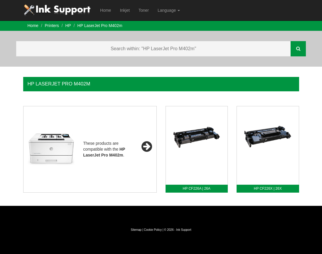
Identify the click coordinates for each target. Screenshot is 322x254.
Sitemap (136, 229)
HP (68, 25)
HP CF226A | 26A (196, 188)
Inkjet (124, 10)
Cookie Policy (153, 229)
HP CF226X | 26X (268, 188)
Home (105, 10)
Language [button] (169, 10)
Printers (52, 25)
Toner (144, 10)
